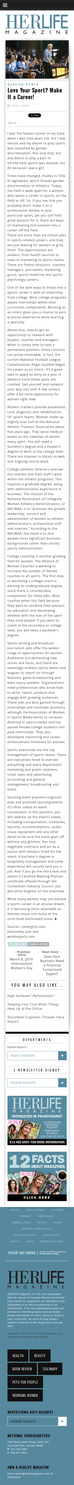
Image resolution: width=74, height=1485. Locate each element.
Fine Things (46, 1216)
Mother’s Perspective (37, 1229)
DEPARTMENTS (17, 1047)
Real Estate (52, 1235)
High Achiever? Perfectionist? (31, 996)
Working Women (23, 84)
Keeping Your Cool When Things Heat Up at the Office (33, 1007)
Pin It (12, 123)
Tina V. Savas (20, 105)
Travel (15, 1242)
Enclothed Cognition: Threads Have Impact (35, 1019)
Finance (25, 1216)
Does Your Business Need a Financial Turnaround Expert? (52, 965)
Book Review (35, 1210)
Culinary (57, 1210)
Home (58, 1223)
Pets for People (25, 1235)
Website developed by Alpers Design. (28, 1337)
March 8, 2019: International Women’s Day (22, 963)
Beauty (15, 1210)
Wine (30, 1242)
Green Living (21, 1223)
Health (42, 1223)
